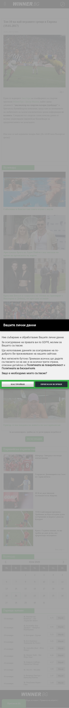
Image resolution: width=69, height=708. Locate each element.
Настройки (18, 384)
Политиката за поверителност (45, 365)
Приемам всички (51, 384)
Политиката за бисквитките (18, 368)
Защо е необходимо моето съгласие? (24, 373)
